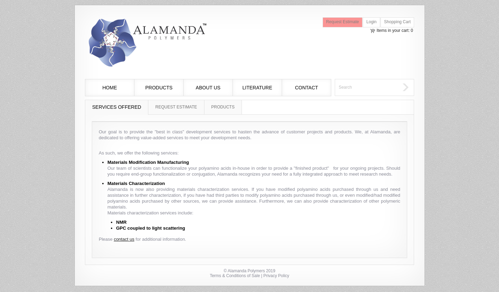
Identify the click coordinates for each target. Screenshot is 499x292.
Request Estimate (342, 21)
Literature (257, 87)
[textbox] (367, 87)
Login (371, 21)
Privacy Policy (276, 275)
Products (159, 87)
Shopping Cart (397, 21)
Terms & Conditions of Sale (235, 275)
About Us (208, 87)
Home (110, 87)
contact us (124, 239)
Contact (306, 87)
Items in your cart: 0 (395, 30)
